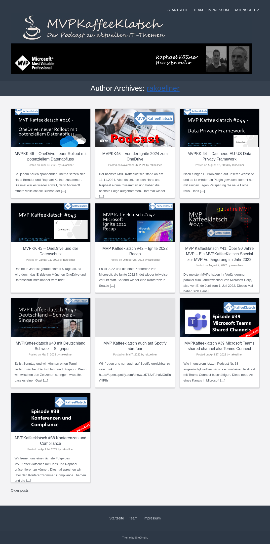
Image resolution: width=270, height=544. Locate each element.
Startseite (178, 10)
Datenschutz (246, 10)
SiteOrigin (141, 537)
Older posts (20, 490)
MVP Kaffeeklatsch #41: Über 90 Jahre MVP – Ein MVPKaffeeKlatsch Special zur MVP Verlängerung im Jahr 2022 (219, 254)
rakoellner (163, 88)
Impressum (218, 10)
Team (198, 10)
